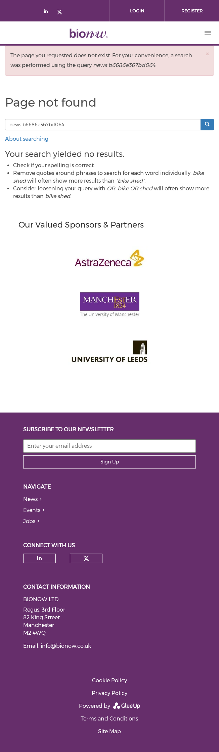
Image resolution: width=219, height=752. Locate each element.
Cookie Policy (109, 680)
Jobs (29, 521)
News (30, 499)
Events (31, 510)
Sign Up (109, 462)
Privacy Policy (109, 693)
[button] (207, 53)
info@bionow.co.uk (66, 646)
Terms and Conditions (109, 718)
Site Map (109, 731)
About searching (26, 139)
